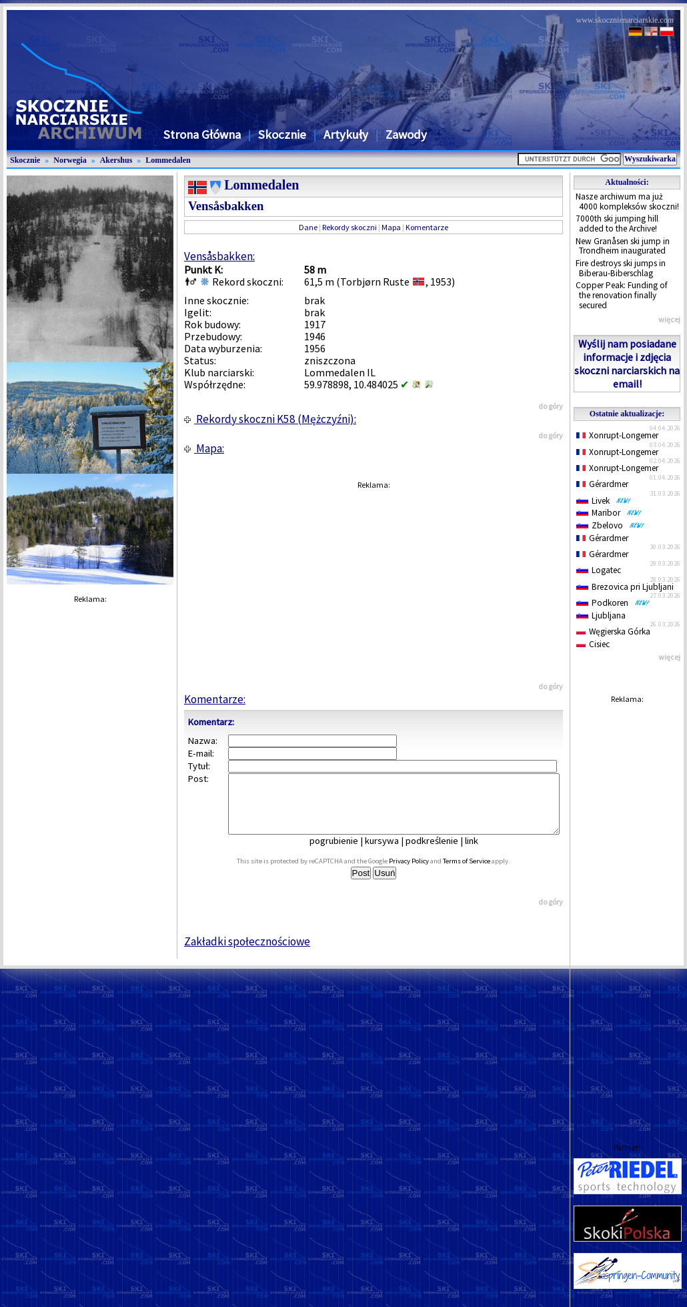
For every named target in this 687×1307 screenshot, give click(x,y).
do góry (550, 406)
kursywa (391, 853)
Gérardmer (602, 484)
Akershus (116, 160)
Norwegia (69, 160)
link (481, 853)
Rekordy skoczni (349, 227)
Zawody (406, 134)
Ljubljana (601, 615)
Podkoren (613, 602)
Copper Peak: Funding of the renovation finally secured (622, 295)
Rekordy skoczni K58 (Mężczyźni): (270, 419)
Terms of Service (481, 873)
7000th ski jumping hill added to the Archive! (617, 223)
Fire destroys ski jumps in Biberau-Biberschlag (621, 268)
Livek (603, 500)
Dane (308, 227)
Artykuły (345, 134)
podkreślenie (441, 853)
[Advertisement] (627, 910)
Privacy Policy (424, 873)
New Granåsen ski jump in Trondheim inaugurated (623, 246)
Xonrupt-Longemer (617, 435)
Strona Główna (202, 134)
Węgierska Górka (613, 631)
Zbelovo (610, 525)
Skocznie (282, 134)
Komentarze (427, 227)
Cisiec (593, 644)
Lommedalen (167, 160)
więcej (669, 319)
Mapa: (204, 448)
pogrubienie (343, 853)
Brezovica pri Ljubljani (625, 586)
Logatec (598, 570)
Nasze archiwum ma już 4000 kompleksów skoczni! (627, 201)
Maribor (609, 512)
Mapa (391, 227)
